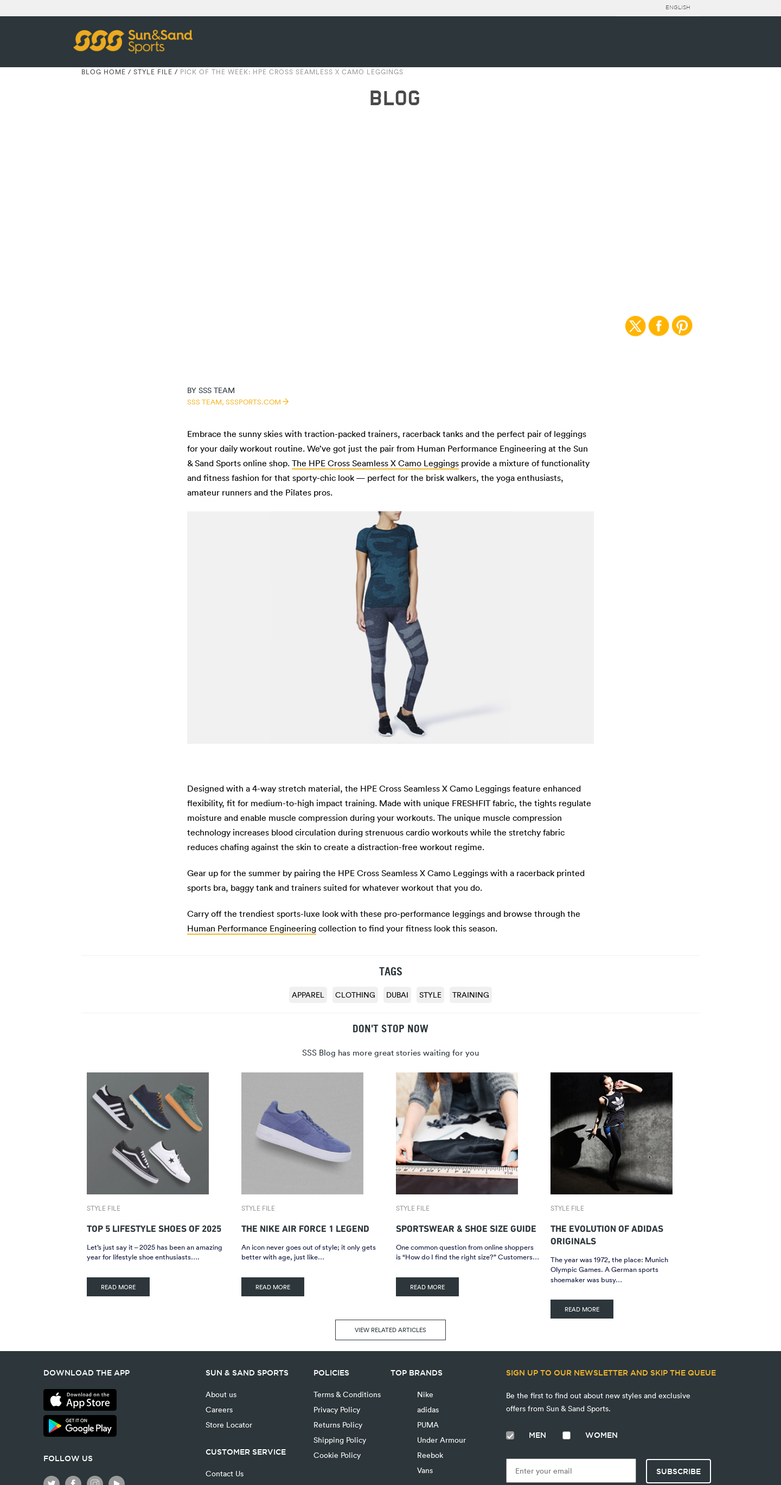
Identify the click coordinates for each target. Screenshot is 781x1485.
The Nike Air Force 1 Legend (305, 1227)
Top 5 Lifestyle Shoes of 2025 (154, 1227)
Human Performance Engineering (251, 928)
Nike (424, 1394)
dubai (397, 994)
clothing (355, 994)
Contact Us (225, 1473)
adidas (427, 1409)
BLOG (394, 98)
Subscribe (678, 1471)
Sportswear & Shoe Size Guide (466, 1227)
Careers (219, 1409)
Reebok (429, 1455)
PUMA (427, 1424)
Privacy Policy (336, 1409)
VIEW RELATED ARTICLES (390, 1329)
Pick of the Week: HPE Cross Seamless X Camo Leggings (292, 71)
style (430, 994)
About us (221, 1394)
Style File (152, 71)
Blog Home (103, 71)
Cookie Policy (337, 1455)
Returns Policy (337, 1424)
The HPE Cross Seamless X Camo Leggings (375, 463)
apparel (308, 994)
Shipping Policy (339, 1440)
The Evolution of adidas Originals (606, 1233)
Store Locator (229, 1424)
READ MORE (118, 1286)
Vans (424, 1470)
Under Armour (440, 1440)
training (470, 994)
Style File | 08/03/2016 (391, 156)
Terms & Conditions (347, 1394)
